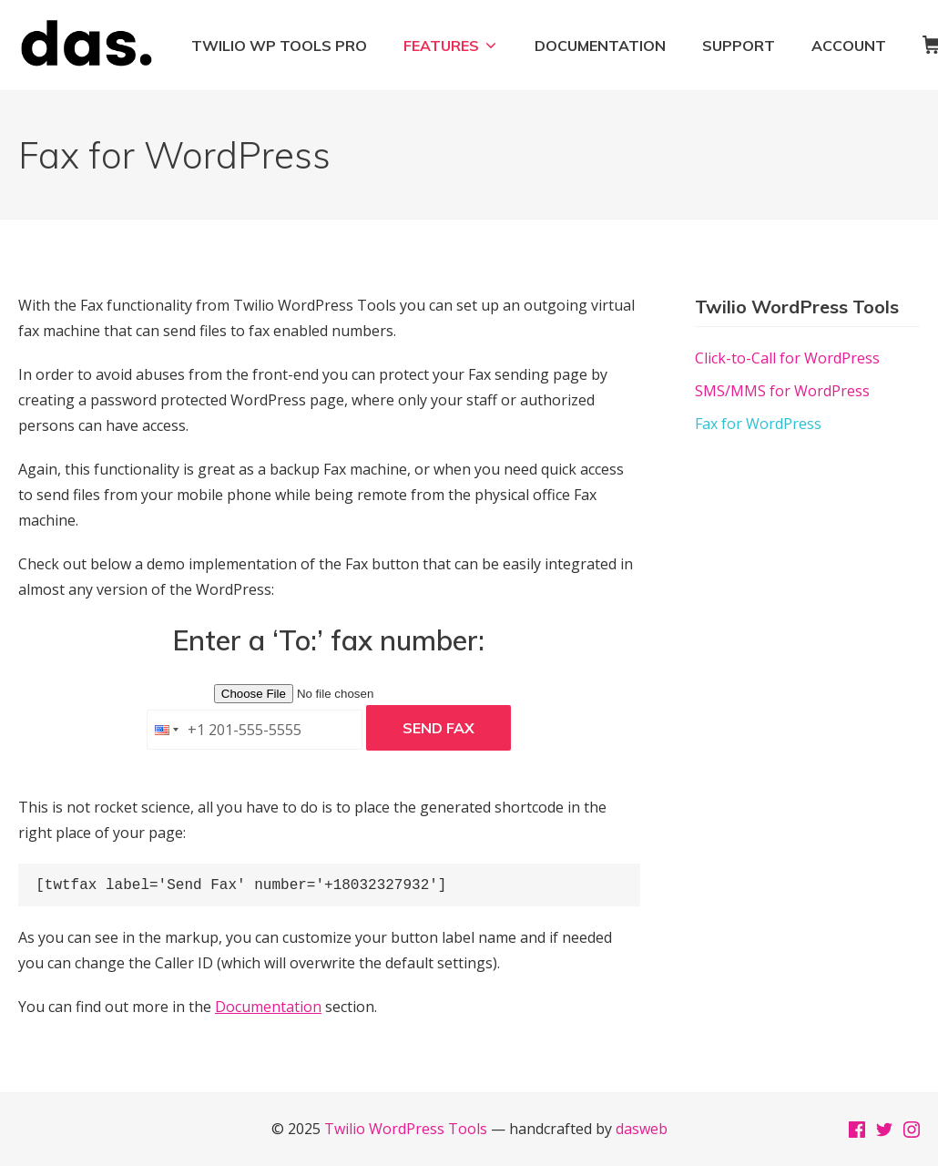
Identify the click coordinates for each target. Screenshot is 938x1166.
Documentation (268, 1007)
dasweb (642, 1129)
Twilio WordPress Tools (405, 1129)
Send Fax (438, 728)
